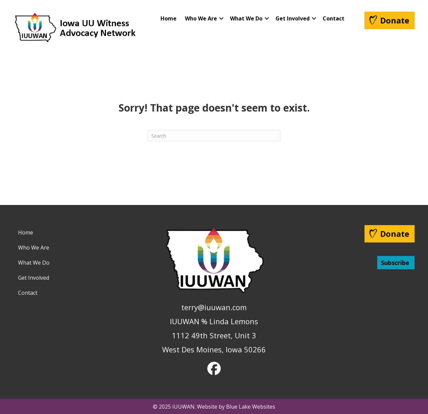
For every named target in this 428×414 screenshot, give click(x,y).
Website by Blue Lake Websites (236, 406)
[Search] (214, 135)
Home (168, 18)
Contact (333, 18)
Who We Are (201, 18)
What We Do (246, 18)
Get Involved (293, 18)
